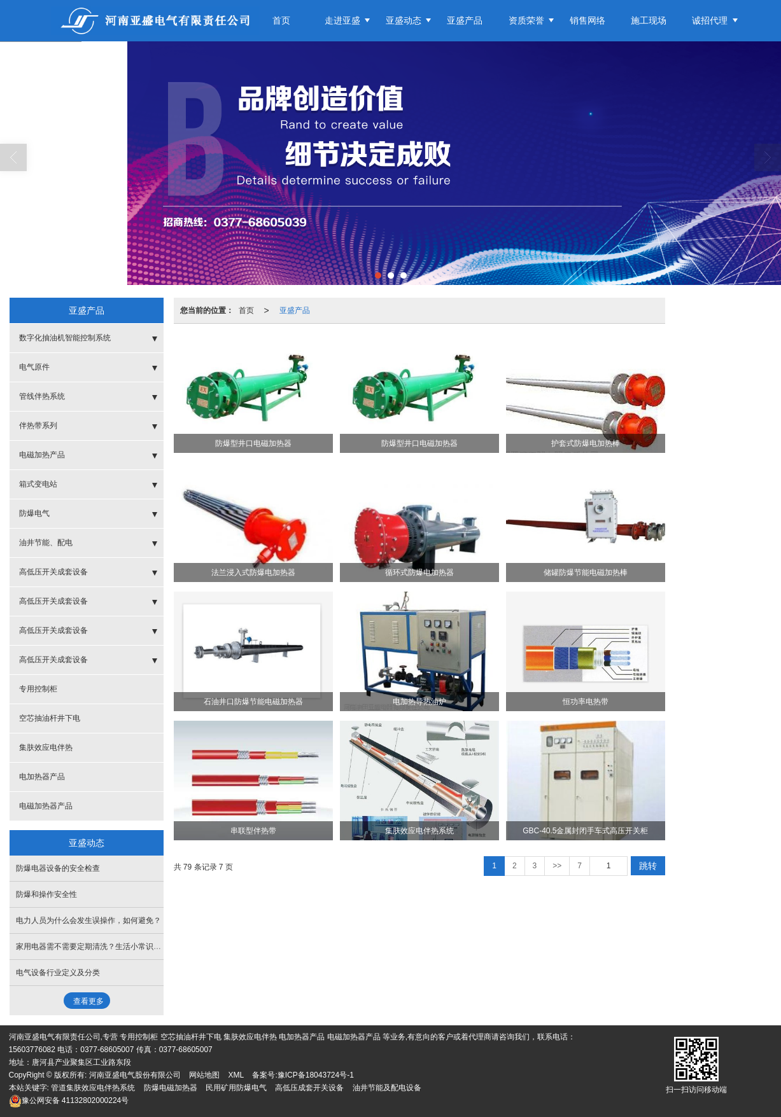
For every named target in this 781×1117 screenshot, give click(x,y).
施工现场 (648, 20)
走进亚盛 (342, 20)
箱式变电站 (38, 484)
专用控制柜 (38, 688)
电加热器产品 (42, 776)
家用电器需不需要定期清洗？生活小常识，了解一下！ (107, 946)
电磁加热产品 (42, 454)
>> (556, 865)
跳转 (648, 866)
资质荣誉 (526, 20)
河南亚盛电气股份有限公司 (135, 1075)
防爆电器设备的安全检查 (58, 868)
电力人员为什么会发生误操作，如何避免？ (88, 920)
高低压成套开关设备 (309, 1087)
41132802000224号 (69, 1100)
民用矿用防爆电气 (236, 1087)
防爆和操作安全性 (46, 894)
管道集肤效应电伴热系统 (93, 1087)
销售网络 (587, 20)
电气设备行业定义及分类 (58, 972)
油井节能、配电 (46, 542)
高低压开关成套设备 (53, 571)
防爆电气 (34, 513)
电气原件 (34, 367)
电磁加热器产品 (46, 805)
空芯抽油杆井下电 (49, 718)
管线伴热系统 (42, 396)
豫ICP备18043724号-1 (316, 1075)
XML (236, 1075)
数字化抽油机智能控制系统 (65, 337)
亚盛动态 (403, 20)
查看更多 (88, 1001)
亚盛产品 (464, 20)
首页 (281, 20)
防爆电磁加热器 (170, 1087)
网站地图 (204, 1075)
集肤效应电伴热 (46, 747)
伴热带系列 (38, 425)
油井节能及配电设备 (387, 1087)
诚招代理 (710, 20)
